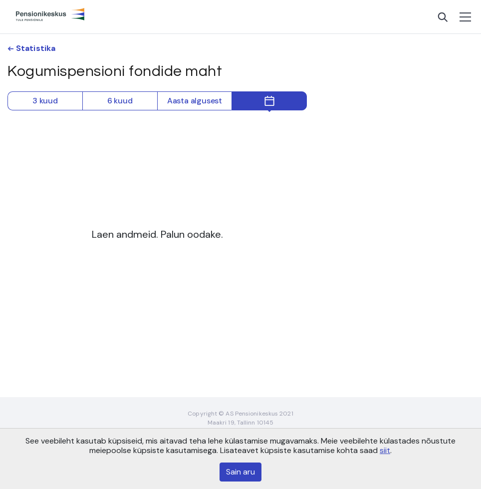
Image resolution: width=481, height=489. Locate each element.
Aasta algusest (194, 100)
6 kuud (120, 100)
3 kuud (45, 100)
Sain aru (240, 472)
